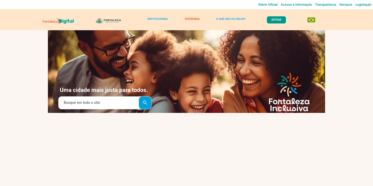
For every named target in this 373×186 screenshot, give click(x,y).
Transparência (325, 4)
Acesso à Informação (296, 4)
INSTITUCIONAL (159, 21)
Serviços (345, 4)
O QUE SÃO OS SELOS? (228, 21)
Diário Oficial (268, 4)
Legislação (363, 4)
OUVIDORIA (191, 21)
